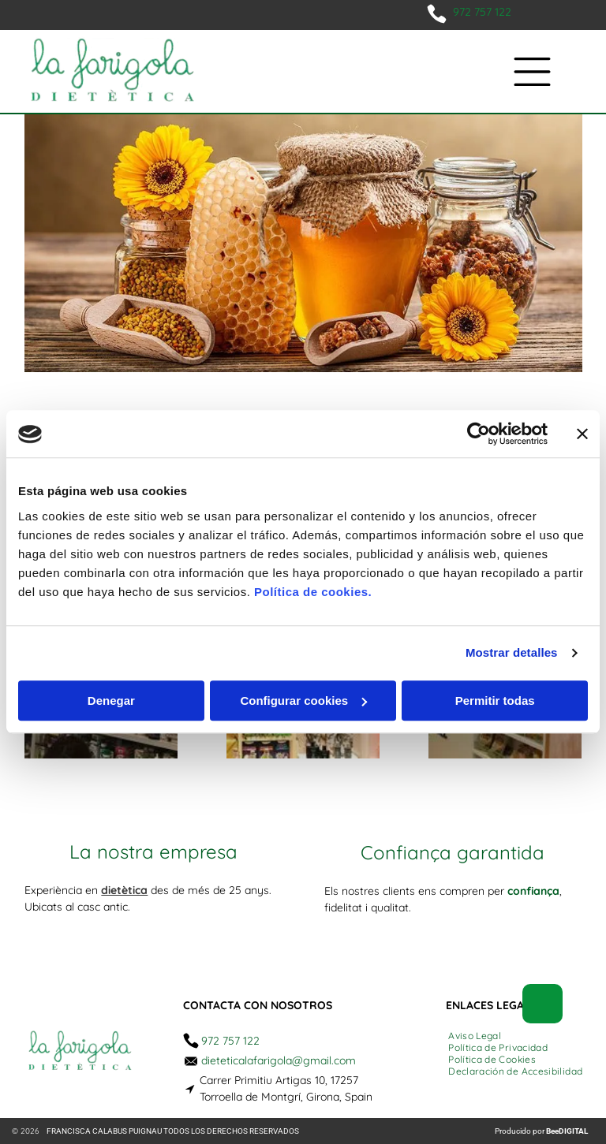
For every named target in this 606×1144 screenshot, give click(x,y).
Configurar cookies (303, 700)
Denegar (111, 700)
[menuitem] (474, 1036)
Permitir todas (495, 700)
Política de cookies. (313, 591)
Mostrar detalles (512, 653)
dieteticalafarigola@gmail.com (278, 1060)
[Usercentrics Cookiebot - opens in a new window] (479, 434)
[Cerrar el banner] (582, 434)
